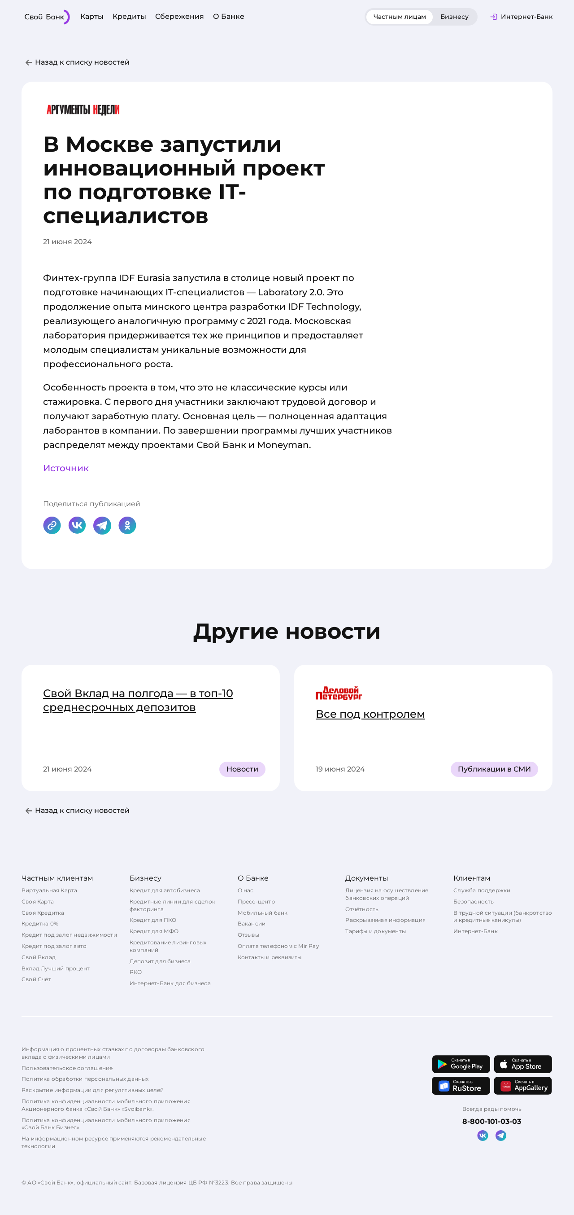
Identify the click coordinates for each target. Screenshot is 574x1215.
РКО (136, 972)
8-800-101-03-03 (491, 1121)
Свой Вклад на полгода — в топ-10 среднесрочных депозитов (138, 700)
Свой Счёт (36, 979)
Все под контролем (370, 713)
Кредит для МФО (154, 931)
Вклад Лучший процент (56, 968)
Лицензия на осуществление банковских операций (386, 894)
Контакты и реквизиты (270, 957)
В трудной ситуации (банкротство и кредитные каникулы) (502, 916)
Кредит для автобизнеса (165, 890)
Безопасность (473, 901)
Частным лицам (400, 17)
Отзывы (248, 934)
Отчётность (361, 909)
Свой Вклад (39, 957)
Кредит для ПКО (153, 920)
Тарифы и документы (375, 931)
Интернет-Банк (475, 931)
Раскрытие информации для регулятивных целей (93, 1090)
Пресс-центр (256, 901)
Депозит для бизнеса (160, 961)
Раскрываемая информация (385, 920)
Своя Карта (38, 901)
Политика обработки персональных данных (85, 1078)
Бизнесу (454, 17)
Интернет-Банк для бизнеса (170, 983)
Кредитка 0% (40, 923)
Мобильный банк (263, 912)
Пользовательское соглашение (67, 1068)
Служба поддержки (481, 890)
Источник (66, 468)
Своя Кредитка (43, 912)
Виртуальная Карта (49, 890)
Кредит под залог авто (54, 946)
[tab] (399, 17)
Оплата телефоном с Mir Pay (278, 946)
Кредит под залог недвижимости (69, 934)
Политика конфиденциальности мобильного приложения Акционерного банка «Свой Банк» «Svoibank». (106, 1105)
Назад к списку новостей (82, 62)
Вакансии (252, 923)
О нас (246, 890)
